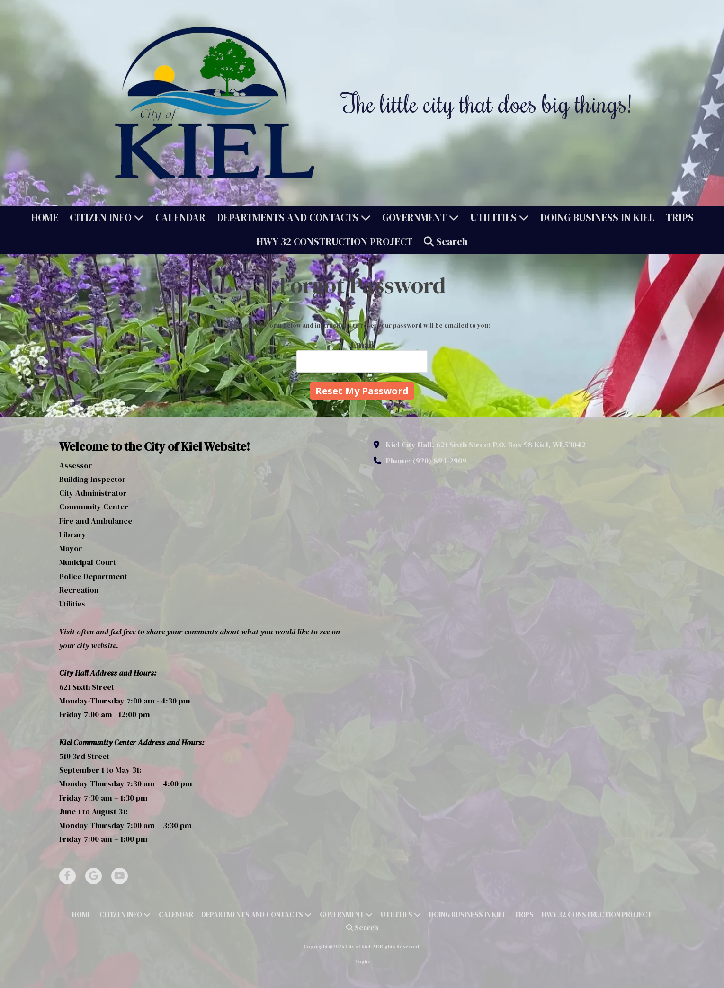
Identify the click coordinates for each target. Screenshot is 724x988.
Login (362, 962)
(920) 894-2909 (439, 460)
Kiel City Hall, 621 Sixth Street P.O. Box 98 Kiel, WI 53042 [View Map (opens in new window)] (486, 444)
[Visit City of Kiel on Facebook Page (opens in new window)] (67, 876)
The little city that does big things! (487, 102)
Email (362, 344)
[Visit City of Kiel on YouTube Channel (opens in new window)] (119, 876)
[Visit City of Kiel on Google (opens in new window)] (93, 876)
